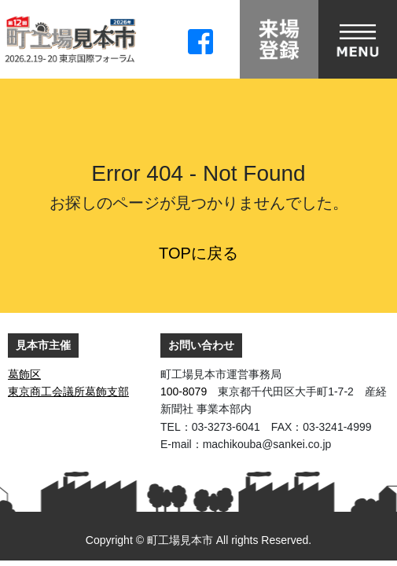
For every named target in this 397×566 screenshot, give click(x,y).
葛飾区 (24, 374)
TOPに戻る (198, 253)
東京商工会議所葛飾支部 (68, 391)
